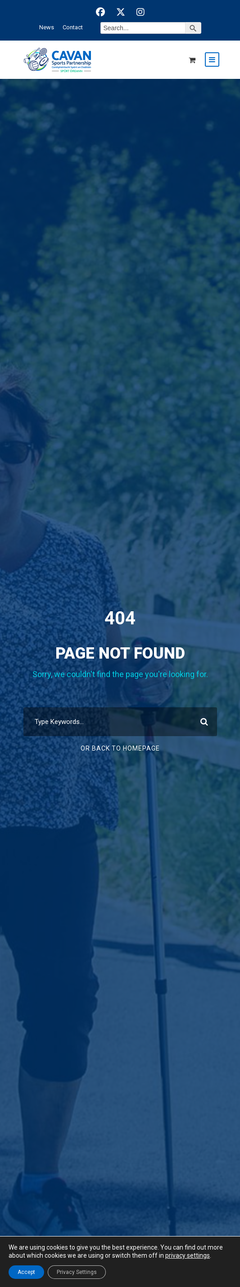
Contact (73, 27)
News (46, 27)
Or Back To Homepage (120, 748)
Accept (26, 1272)
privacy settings (187, 1255)
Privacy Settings (77, 1272)
